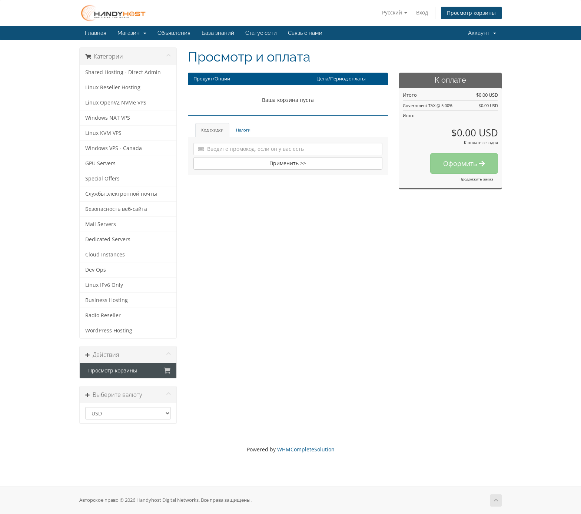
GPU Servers (100, 163)
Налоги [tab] (243, 130)
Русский (394, 12)
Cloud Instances (105, 254)
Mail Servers (100, 224)
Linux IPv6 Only (104, 285)
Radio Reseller (103, 315)
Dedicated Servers (107, 239)
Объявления (173, 33)
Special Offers (102, 178)
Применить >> (287, 163)
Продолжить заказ (476, 179)
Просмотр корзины (471, 12)
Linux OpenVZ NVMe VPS (115, 102)
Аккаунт (482, 33)
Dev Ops (95, 269)
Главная (95, 33)
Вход (422, 12)
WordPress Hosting (108, 330)
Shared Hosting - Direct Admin (123, 72)
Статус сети (261, 33)
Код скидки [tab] (212, 130)
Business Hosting (106, 300)
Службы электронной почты (121, 193)
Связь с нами (305, 33)
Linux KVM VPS (103, 133)
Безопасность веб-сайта (116, 209)
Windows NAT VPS (107, 118)
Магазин (131, 33)
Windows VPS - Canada (113, 148)
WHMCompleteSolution (306, 449)
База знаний (218, 33)
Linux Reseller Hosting (112, 87)
